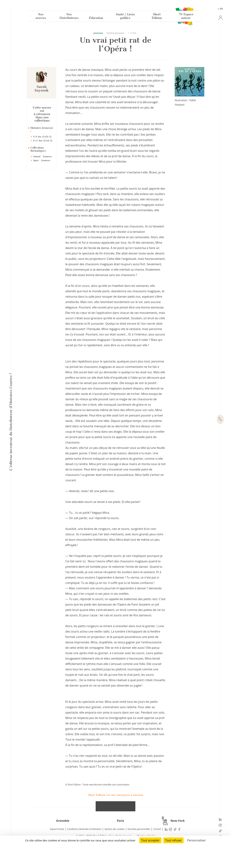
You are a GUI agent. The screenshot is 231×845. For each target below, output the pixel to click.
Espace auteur (185, 16)
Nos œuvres (41, 16)
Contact (157, 829)
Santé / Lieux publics (125, 16)
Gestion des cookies (114, 829)
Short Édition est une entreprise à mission (115, 795)
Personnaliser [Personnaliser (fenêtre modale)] (196, 840)
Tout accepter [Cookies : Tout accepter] (150, 840)
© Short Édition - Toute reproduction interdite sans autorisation (97, 784)
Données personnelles (139, 829)
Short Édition (157, 16)
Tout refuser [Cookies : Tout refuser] (173, 840)
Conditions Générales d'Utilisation (84, 829)
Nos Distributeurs (69, 16)
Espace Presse (57, 829)
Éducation (96, 18)
